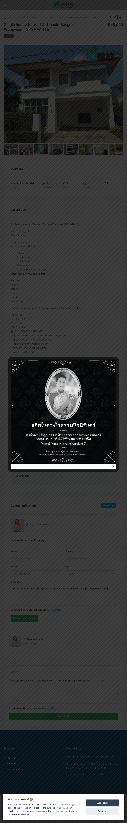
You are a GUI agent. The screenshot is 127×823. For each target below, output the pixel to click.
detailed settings (20, 814)
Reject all (102, 811)
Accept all (102, 803)
